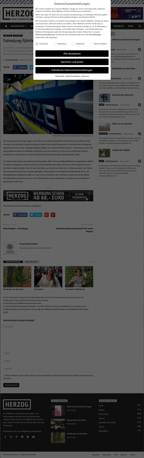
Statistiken (59, 43)
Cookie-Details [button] (60, 76)
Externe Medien (98, 43)
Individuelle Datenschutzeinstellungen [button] (72, 69)
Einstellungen (95, 34)
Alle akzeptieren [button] (72, 52)
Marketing (78, 43)
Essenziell (41, 43)
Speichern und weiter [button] (72, 61)
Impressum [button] (85, 76)
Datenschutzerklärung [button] (73, 76)
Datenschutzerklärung (44, 34)
